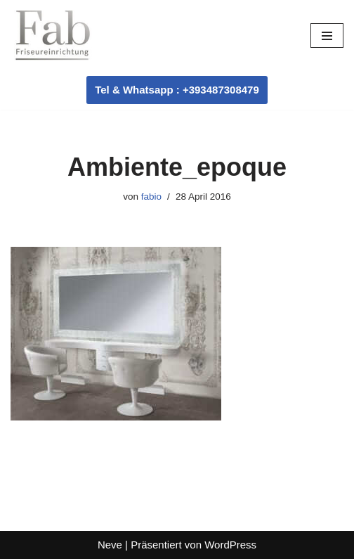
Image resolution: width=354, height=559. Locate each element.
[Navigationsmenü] (326, 35)
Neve (110, 545)
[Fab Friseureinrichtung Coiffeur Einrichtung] (53, 35)
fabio (151, 196)
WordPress (230, 545)
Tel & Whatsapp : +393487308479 (177, 90)
